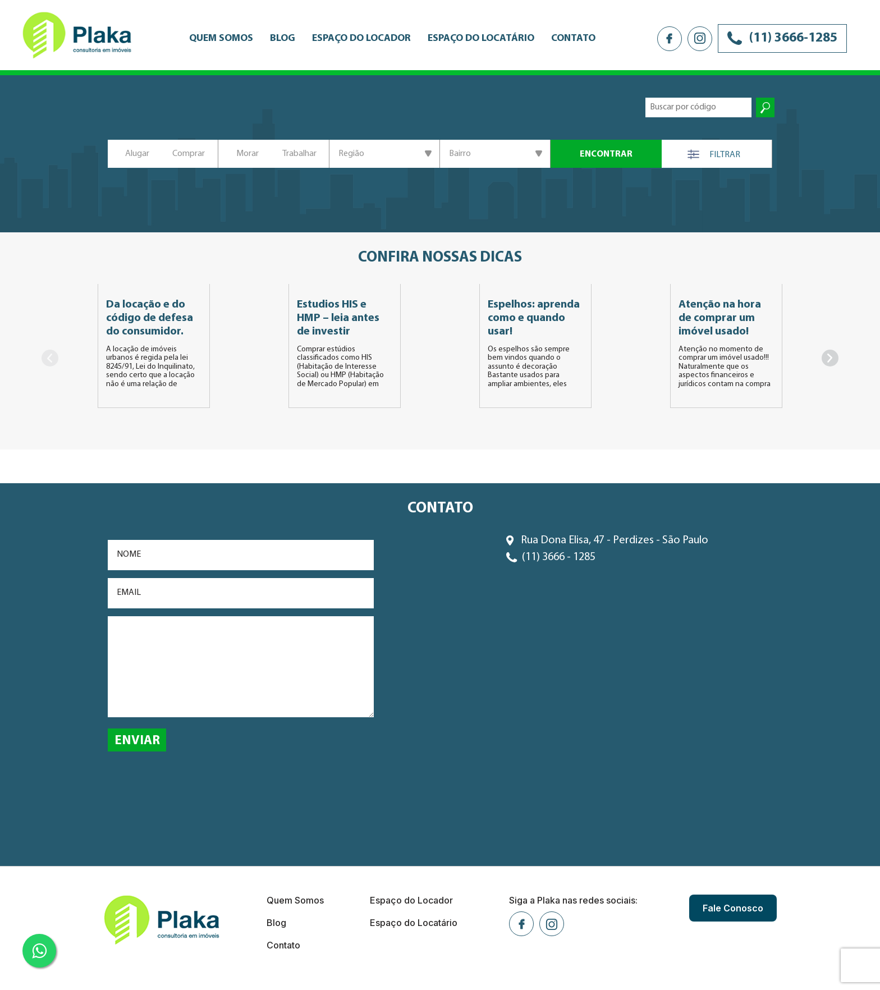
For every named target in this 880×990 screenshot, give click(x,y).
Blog (282, 38)
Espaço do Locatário (481, 38)
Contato (573, 38)
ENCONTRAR (606, 154)
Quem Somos (221, 38)
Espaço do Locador (361, 38)
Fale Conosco (733, 908)
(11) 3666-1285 (782, 38)
